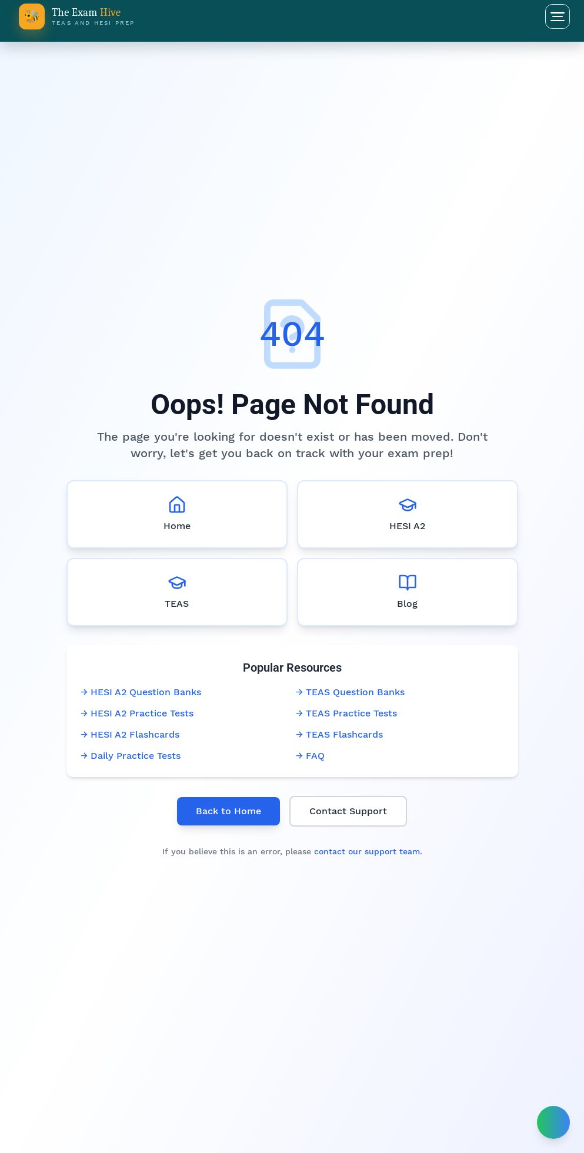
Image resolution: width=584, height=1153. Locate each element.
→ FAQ (310, 755)
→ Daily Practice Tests (131, 755)
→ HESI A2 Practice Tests (137, 713)
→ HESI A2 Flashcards (130, 734)
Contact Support (348, 811)
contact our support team (367, 851)
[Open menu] (557, 16)
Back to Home (228, 811)
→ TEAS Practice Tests (346, 713)
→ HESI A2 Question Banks (141, 692)
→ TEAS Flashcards (339, 734)
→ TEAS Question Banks (350, 692)
